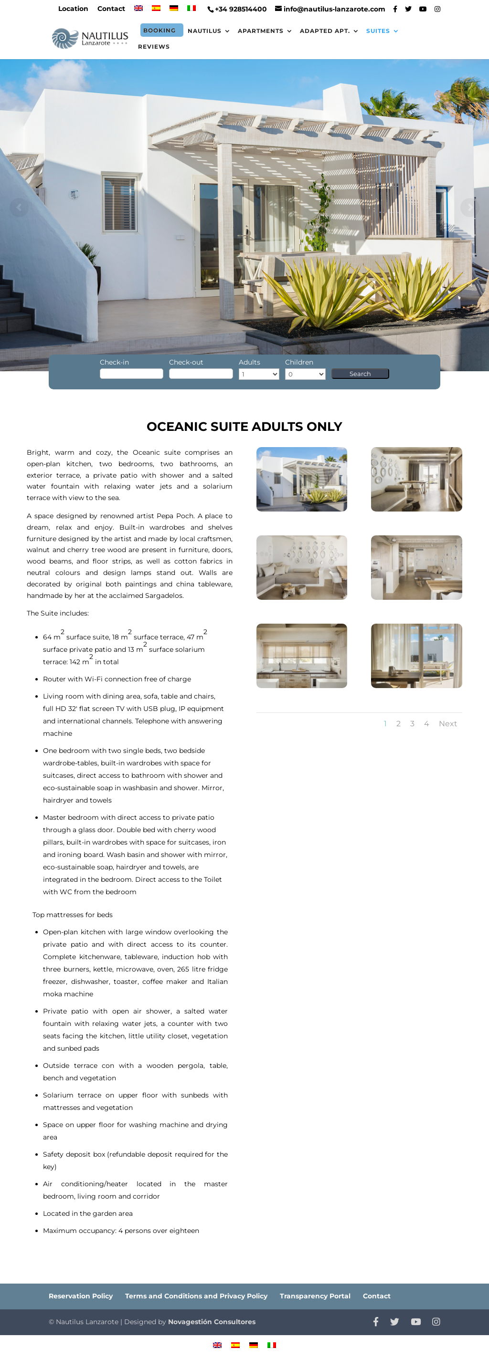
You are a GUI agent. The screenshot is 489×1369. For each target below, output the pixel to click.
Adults (249, 362)
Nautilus (205, 31)
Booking (159, 30)
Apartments (261, 31)
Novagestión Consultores (211, 1321)
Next (448, 723)
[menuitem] (138, 11)
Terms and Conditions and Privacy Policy (196, 1296)
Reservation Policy (81, 1296)
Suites (378, 31)
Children (299, 362)
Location (73, 9)
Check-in (114, 362)
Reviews (154, 46)
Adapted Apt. (325, 31)
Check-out (186, 362)
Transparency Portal (315, 1296)
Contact (111, 9)
